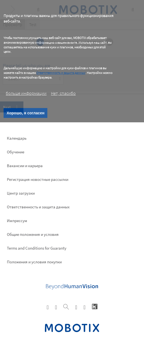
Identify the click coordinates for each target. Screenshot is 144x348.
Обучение (15, 151)
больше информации (26, 93)
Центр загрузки (21, 193)
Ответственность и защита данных (60, 73)
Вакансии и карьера (25, 165)
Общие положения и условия (33, 234)
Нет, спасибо (63, 93)
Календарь (16, 138)
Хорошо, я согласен (25, 113)
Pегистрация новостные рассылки (37, 179)
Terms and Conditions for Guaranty (36, 248)
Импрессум (17, 220)
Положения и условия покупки (34, 261)
